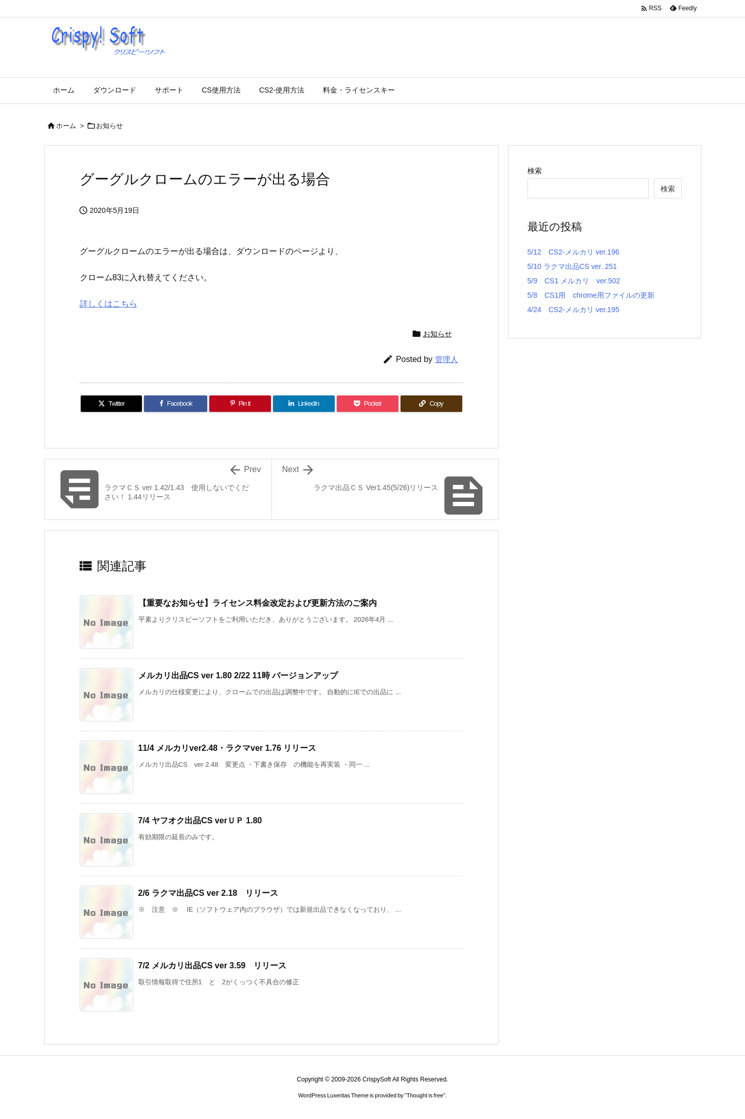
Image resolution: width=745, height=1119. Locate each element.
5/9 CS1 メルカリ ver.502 (574, 281)
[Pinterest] (240, 403)
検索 (535, 171)
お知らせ (109, 126)
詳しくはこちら (108, 303)
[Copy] (431, 403)
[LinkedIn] (304, 403)
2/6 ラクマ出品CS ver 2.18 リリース (208, 893)
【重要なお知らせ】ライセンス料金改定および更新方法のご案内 (257, 603)
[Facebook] (175, 403)
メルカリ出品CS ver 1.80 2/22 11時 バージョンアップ (238, 675)
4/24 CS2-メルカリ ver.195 (574, 309)
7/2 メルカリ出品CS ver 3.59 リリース (212, 965)
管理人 (446, 359)
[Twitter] (111, 403)
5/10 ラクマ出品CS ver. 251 (572, 266)
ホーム (66, 126)
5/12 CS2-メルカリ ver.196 (574, 252)
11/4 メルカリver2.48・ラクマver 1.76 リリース (227, 748)
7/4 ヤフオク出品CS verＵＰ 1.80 (200, 820)
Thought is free (425, 1095)
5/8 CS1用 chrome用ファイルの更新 (591, 295)
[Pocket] (367, 403)
